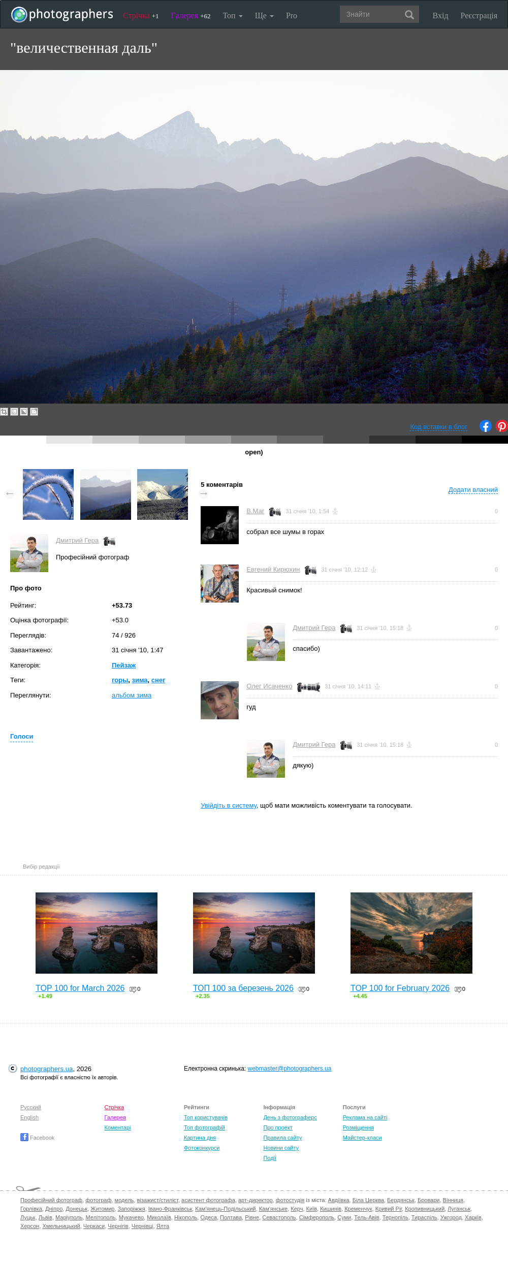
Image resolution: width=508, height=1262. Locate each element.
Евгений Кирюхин (273, 569)
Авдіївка (339, 1200)
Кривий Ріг (388, 1209)
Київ (311, 1209)
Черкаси (94, 1226)
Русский (30, 1107)
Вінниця (453, 1200)
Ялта (162, 1226)
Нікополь (185, 1217)
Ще (264, 15)
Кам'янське (273, 1209)
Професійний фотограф (51, 1200)
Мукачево (131, 1217)
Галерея (191, 15)
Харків (473, 1217)
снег (158, 680)
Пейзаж (124, 665)
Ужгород (451, 1217)
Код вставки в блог (438, 426)
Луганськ (459, 1209)
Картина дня (200, 1138)
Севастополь (279, 1217)
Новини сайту (281, 1148)
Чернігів (118, 1226)
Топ (232, 15)
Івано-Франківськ (170, 1209)
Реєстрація (479, 15)
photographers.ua (46, 1069)
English (29, 1117)
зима (139, 680)
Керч (297, 1209)
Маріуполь (68, 1217)
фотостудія (290, 1200)
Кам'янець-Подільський (225, 1209)
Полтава (231, 1217)
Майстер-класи (362, 1138)
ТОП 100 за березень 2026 (243, 988)
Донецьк (76, 1209)
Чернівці (142, 1226)
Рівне (252, 1217)
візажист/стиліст (157, 1200)
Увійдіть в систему (229, 805)
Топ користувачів (206, 1117)
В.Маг (255, 511)
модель (124, 1200)
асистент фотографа (208, 1200)
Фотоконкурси (201, 1148)
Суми (344, 1217)
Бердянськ (401, 1200)
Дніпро (53, 1209)
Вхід (441, 15)
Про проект (277, 1127)
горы (120, 680)
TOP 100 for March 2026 (80, 988)
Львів (45, 1217)
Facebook (37, 1138)
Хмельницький (61, 1226)
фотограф (98, 1200)
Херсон (29, 1226)
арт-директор (255, 1200)
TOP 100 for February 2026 (400, 988)
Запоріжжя (131, 1209)
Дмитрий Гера (77, 540)
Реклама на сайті (365, 1117)
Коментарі (118, 1127)
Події (269, 1158)
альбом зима (131, 695)
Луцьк (28, 1217)
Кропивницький (424, 1209)
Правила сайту (282, 1138)
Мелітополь (101, 1217)
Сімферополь (316, 1217)
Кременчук (358, 1209)
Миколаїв (159, 1217)
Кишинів (330, 1209)
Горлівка (31, 1209)
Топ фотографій (204, 1127)
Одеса (208, 1217)
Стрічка (141, 15)
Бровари (429, 1200)
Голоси (21, 736)
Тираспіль (424, 1217)
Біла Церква (368, 1200)
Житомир (102, 1209)
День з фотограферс (290, 1117)
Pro (291, 15)
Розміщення (358, 1127)
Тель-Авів (366, 1217)
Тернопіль (395, 1217)
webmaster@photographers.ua (290, 1068)
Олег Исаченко (269, 686)
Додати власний (473, 489)
